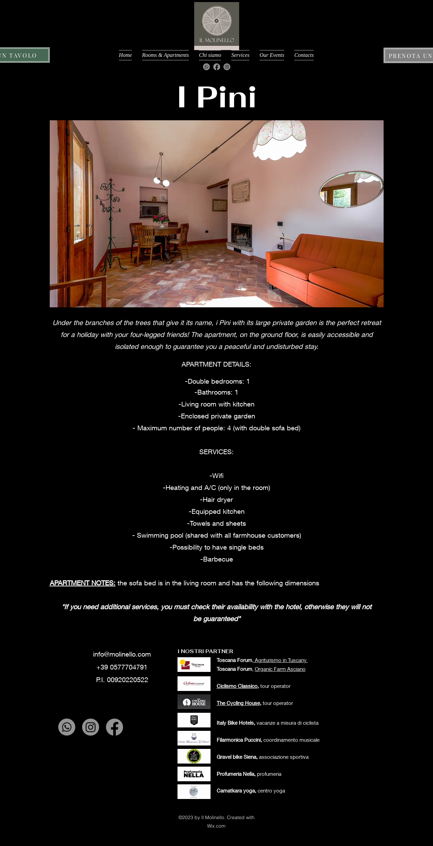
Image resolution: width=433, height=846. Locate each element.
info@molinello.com (122, 654)
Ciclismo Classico (237, 686)
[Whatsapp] (206, 66)
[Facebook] (216, 66)
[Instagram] (226, 66)
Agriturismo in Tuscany (280, 660)
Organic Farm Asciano (280, 669)
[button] (217, 213)
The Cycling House (238, 703)
